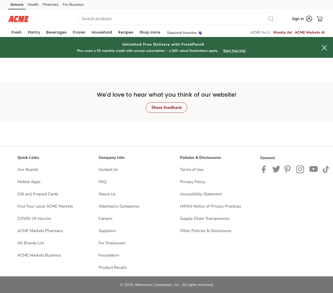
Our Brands (27, 169)
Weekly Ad (282, 32)
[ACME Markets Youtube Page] (314, 169)
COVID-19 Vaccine (34, 218)
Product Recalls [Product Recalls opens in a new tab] (113, 267)
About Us (107, 194)
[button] (51, 19)
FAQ (102, 181)
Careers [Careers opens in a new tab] (105, 218)
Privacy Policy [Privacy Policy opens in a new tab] (193, 181)
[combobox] (177, 19)
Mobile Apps (28, 181)
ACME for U (260, 32)
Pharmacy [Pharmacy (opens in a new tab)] (51, 4)
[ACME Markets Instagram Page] (300, 169)
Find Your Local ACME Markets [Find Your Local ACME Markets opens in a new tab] (45, 206)
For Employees (112, 243)
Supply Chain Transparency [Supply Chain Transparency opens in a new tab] (204, 218)
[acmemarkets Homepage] (18, 18)
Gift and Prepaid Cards (37, 194)
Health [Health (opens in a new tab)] (33, 4)
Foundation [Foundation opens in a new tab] (109, 255)
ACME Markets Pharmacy (40, 230)
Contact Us (108, 169)
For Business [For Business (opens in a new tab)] (73, 4)
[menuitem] (16, 32)
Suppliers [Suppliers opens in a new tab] (107, 230)
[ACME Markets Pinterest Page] (288, 169)
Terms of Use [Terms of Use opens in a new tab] (191, 169)
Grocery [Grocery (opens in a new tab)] (16, 4)
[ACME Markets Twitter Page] (276, 169)
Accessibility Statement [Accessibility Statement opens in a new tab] (201, 194)
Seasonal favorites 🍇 (184, 32)
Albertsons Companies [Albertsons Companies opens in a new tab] (119, 206)
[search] (271, 18)
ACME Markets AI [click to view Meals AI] (310, 32)
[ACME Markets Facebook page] (265, 169)
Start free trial (234, 50)
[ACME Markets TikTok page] (325, 169)
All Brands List (30, 243)
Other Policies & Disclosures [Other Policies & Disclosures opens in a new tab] (205, 230)
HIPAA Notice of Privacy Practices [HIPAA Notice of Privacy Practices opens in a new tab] (210, 206)
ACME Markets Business (39, 255)
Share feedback (166, 107)
